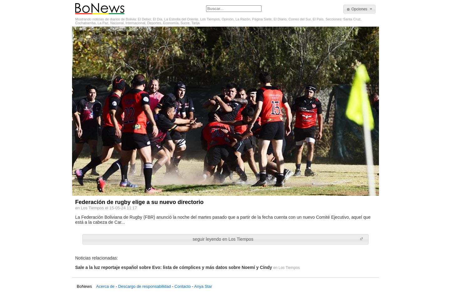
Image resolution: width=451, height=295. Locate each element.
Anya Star (203, 286)
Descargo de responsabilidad (144, 286)
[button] (359, 9)
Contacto (182, 286)
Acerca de (105, 286)
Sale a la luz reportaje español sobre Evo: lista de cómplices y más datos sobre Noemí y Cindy (173, 267)
